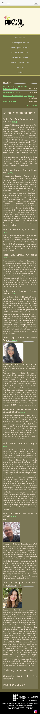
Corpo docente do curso (20, 62)
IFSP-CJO (6, 3)
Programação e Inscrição (20, 43)
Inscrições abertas (10, 101)
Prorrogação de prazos (11, 92)
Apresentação (20, 38)
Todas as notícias (31, 105)
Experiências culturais (20, 57)
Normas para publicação (20, 48)
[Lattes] (14, 122)
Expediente (20, 67)
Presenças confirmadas (20, 52)
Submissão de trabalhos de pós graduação (18, 96)
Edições (20, 72)
